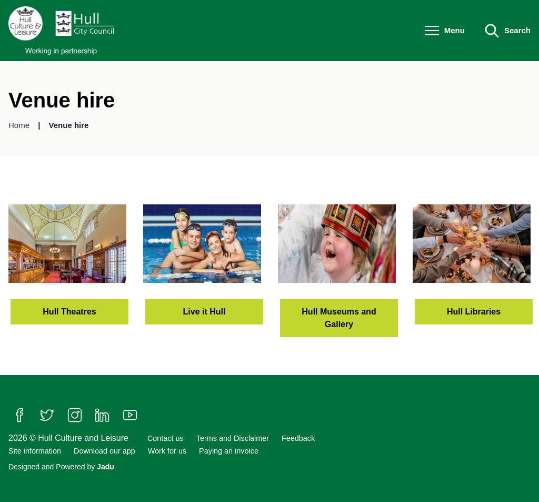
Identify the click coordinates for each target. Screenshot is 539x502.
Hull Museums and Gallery (339, 318)
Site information (34, 451)
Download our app (104, 451)
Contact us (165, 438)
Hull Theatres (69, 311)
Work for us (167, 451)
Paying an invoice (228, 451)
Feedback (298, 438)
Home (20, 125)
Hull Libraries (474, 311)
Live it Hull (204, 311)
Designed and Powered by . (62, 466)
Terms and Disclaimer (232, 438)
